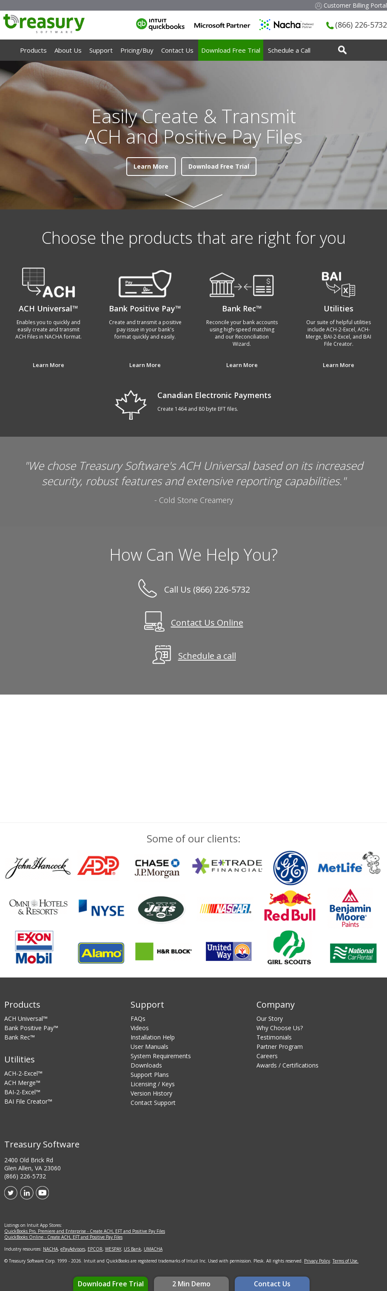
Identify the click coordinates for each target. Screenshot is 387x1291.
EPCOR (95, 1249)
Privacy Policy (317, 1261)
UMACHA (153, 1249)
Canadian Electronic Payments (214, 395)
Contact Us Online (207, 623)
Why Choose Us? (279, 1028)
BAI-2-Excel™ (22, 1092)
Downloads (146, 1065)
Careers (267, 1056)
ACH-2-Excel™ (23, 1073)
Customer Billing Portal (351, 5)
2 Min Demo (191, 1283)
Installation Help (153, 1037)
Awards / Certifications (287, 1065)
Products (33, 50)
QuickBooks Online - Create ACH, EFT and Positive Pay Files (63, 1237)
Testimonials (274, 1037)
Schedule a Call (289, 50)
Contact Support (153, 1103)
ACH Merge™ (22, 1083)
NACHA (50, 1249)
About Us (68, 50)
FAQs (138, 1018)
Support (101, 50)
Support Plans (150, 1075)
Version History (151, 1093)
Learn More (151, 166)
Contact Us (272, 1283)
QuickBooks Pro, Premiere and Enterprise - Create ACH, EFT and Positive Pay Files (84, 1231)
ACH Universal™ (26, 1018)
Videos (140, 1028)
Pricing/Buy (137, 50)
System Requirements (161, 1056)
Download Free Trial (111, 1283)
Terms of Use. (346, 1261)
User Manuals (149, 1046)
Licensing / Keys (153, 1084)
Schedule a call (207, 656)
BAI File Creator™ (28, 1101)
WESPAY (113, 1249)
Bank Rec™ (19, 1037)
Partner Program (279, 1046)
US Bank (132, 1249)
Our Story (269, 1018)
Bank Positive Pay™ (31, 1028)
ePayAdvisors (72, 1249)
